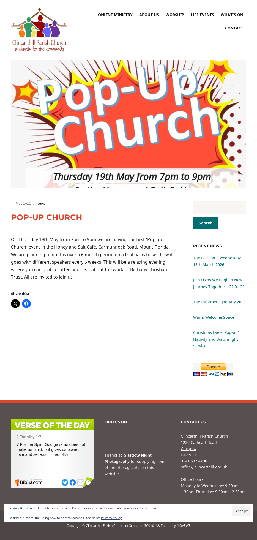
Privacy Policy (111, 518)
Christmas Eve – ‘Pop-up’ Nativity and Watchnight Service (216, 339)
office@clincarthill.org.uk (204, 467)
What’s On (232, 14)
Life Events (202, 14)
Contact (234, 28)
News (41, 203)
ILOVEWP (184, 525)
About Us (149, 14)
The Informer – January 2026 (219, 301)
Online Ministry (115, 14)
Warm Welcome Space (213, 317)
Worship (175, 14)
